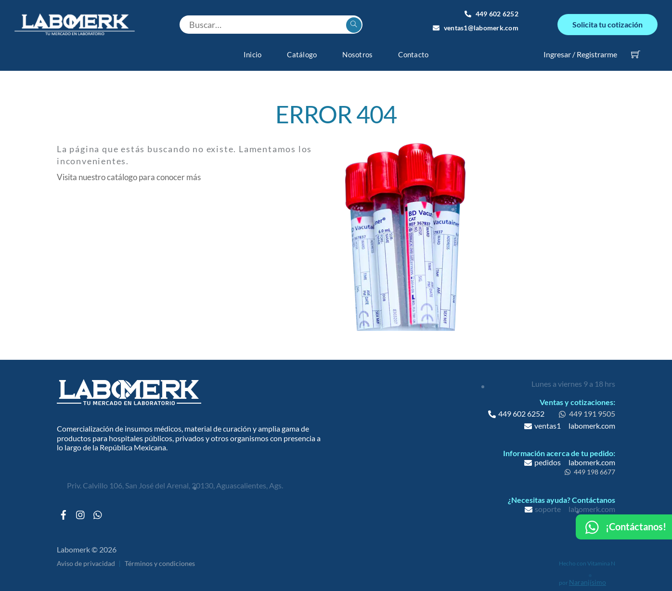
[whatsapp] (98, 507)
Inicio (253, 48)
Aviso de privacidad (86, 558)
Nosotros (357, 48)
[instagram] (81, 507)
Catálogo (302, 48)
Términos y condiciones (160, 558)
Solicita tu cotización (607, 21)
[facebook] (63, 507)
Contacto (413, 48)
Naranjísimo (587, 576)
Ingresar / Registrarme (580, 48)
